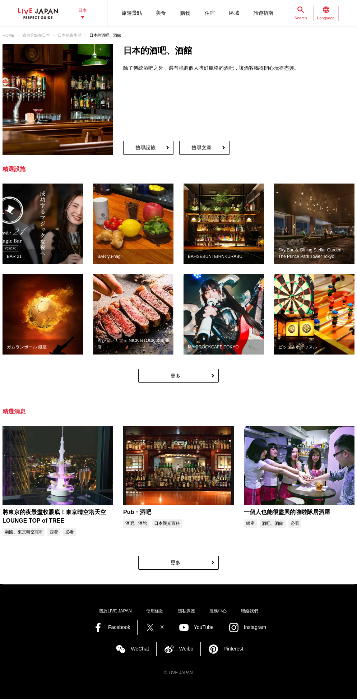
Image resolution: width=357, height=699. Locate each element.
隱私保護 (186, 611)
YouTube (204, 627)
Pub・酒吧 (137, 512)
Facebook (119, 627)
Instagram (255, 627)
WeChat (140, 649)
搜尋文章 (201, 148)
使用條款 (154, 611)
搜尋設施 (145, 148)
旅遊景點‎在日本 (36, 35)
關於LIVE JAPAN (115, 611)
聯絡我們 (249, 611)
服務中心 (218, 611)
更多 (176, 376)
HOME (8, 35)
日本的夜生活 (70, 35)
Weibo (186, 649)
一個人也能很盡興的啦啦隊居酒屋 (287, 512)
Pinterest (233, 649)
